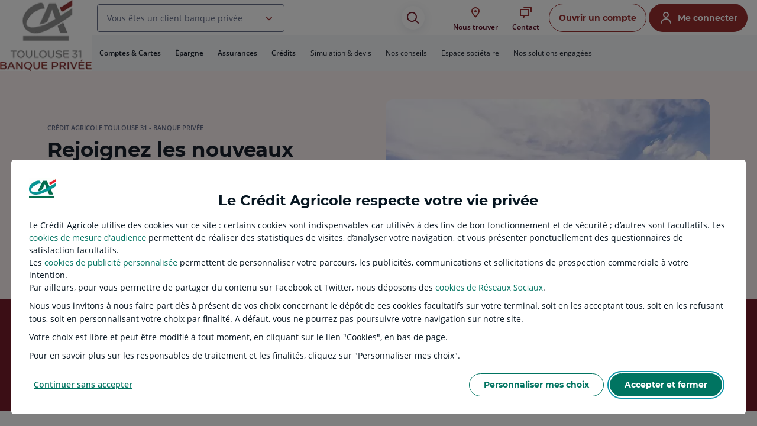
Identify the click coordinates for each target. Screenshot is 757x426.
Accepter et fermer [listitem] (666, 384)
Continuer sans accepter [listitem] (83, 384)
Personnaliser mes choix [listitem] (536, 384)
